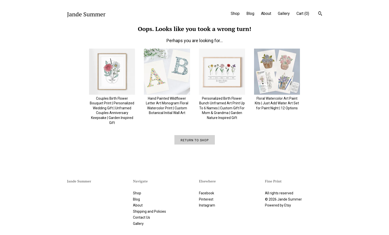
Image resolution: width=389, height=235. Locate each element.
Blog (250, 13)
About (266, 13)
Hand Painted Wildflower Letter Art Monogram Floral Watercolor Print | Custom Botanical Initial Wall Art (167, 103)
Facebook (206, 193)
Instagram (207, 205)
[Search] (320, 14)
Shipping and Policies (149, 211)
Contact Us (141, 217)
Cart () (302, 13)
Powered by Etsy (278, 205)
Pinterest (206, 199)
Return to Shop (195, 140)
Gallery (284, 13)
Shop (235, 13)
